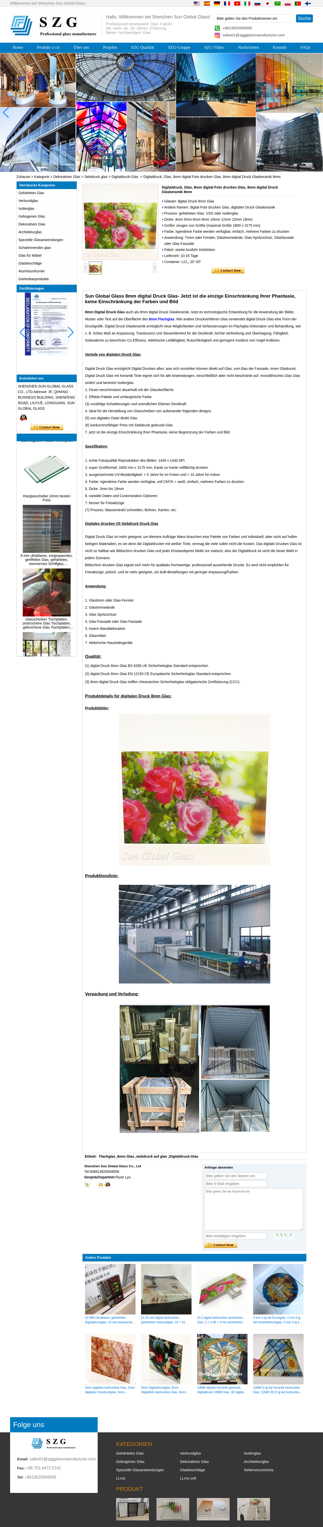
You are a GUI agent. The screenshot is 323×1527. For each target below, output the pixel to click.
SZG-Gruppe (179, 47)
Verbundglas (28, 201)
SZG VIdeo (214, 47)
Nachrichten (248, 47)
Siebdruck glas (95, 177)
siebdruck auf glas (151, 1156)
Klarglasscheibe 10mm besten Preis (46, 499)
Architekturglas (30, 232)
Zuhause (23, 177)
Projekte (110, 47)
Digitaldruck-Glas (125, 177)
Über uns (81, 47)
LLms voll (188, 1478)
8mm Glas (125, 1156)
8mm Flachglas (161, 319)
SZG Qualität (142, 47)
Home (18, 47)
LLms (120, 1478)
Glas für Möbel (29, 255)
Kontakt (280, 47)
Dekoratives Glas (66, 177)
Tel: (20, 1477)
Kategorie (41, 177)
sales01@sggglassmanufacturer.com (254, 35)
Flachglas (107, 1156)
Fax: (21, 1468)
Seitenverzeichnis (259, 1470)
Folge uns (28, 1425)
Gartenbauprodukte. (34, 279)
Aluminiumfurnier (31, 271)
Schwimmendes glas (34, 248)
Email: (23, 1459)
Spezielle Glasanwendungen (40, 240)
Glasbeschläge (30, 263)
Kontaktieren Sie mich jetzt (47, 427)
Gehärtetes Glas (31, 193)
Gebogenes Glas (31, 216)
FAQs (305, 47)
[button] (151, 168)
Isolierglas (26, 208)
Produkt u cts (48, 47)
